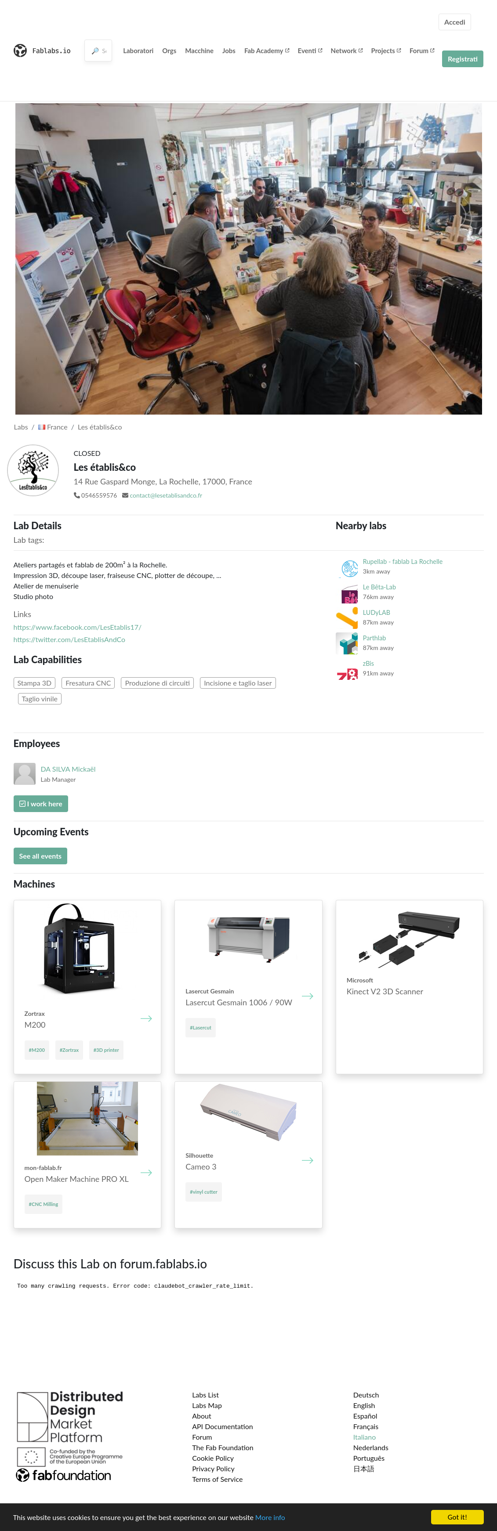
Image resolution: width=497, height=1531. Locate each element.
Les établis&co (100, 426)
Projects (386, 50)
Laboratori (138, 50)
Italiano (364, 1437)
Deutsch (366, 1394)
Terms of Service (217, 1479)
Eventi (310, 50)
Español (365, 1416)
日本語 (363, 1468)
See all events (40, 856)
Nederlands (370, 1447)
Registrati (463, 58)
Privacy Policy (213, 1468)
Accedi (454, 22)
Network (347, 50)
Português (369, 1458)
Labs (21, 426)
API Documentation (222, 1426)
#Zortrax (69, 1050)
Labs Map (207, 1405)
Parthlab (374, 638)
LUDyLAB (376, 612)
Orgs (169, 50)
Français (365, 1426)
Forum (422, 50)
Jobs (229, 50)
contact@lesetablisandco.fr (166, 495)
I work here (40, 803)
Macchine (199, 50)
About (201, 1416)
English (364, 1405)
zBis (368, 663)
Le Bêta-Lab (379, 587)
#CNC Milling (43, 1204)
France (53, 426)
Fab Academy (266, 50)
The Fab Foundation (223, 1447)
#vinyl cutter (203, 1192)
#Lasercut (200, 1027)
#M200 (37, 1050)
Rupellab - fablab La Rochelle (403, 561)
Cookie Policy (213, 1458)
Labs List (205, 1394)
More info (270, 1518)
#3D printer (106, 1050)
